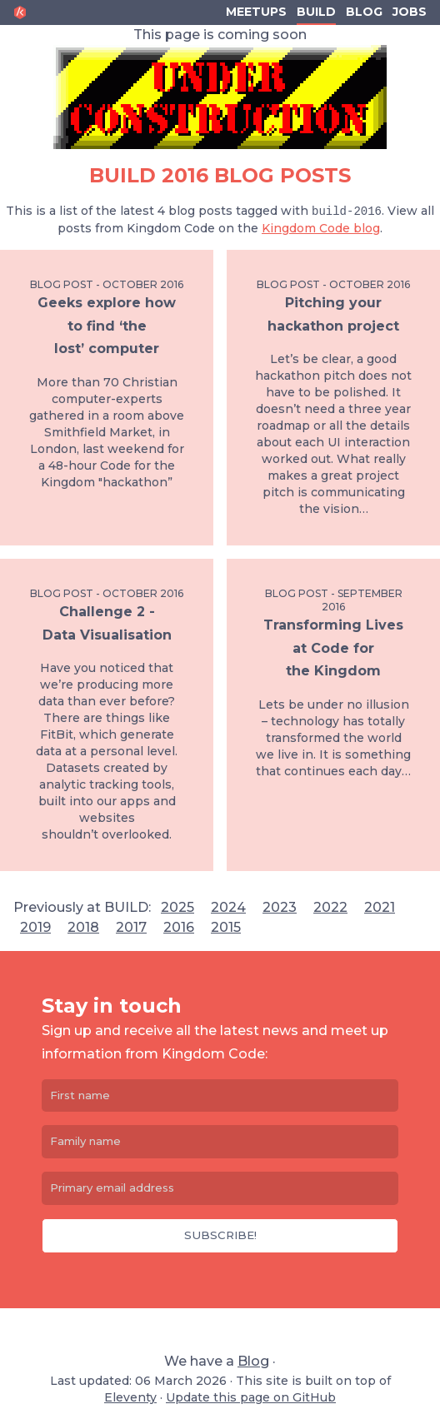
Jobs (409, 11)
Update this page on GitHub (251, 1397)
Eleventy (130, 1397)
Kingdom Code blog (321, 228)
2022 (330, 907)
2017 (131, 927)
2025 (177, 907)
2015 (226, 927)
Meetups (256, 11)
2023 (279, 907)
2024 (228, 907)
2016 (178, 927)
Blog (364, 11)
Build (316, 11)
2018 (83, 927)
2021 (379, 907)
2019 (35, 927)
